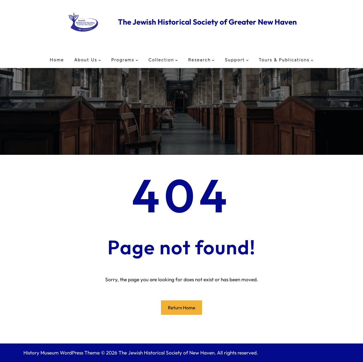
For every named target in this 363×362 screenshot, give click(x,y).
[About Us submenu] (99, 59)
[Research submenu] (213, 59)
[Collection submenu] (176, 59)
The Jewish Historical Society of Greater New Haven (207, 22)
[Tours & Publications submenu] (312, 59)
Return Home (181, 307)
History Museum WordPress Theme (61, 353)
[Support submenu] (247, 59)
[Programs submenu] (137, 59)
